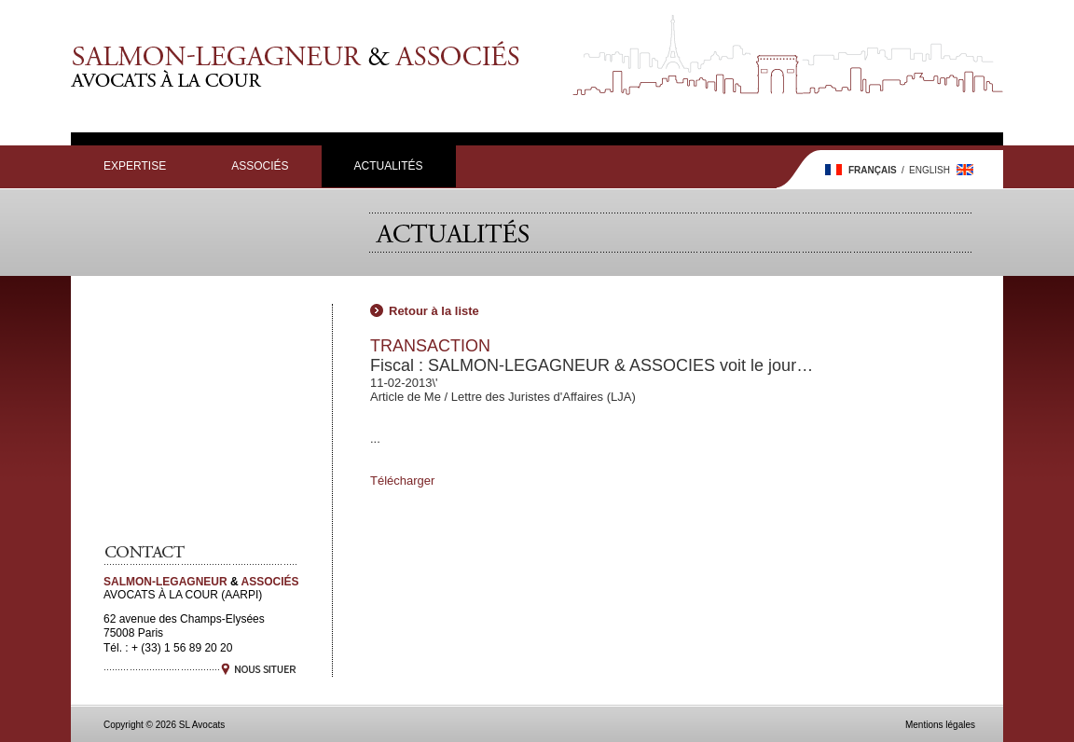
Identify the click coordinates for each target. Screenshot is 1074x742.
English (929, 170)
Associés (259, 165)
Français (872, 170)
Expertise (134, 165)
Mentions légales (940, 725)
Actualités (388, 165)
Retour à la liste (434, 311)
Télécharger (402, 481)
